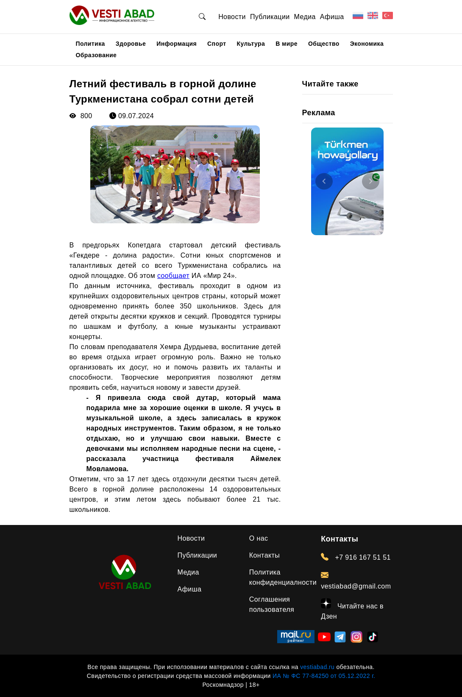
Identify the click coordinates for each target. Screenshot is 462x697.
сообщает (173, 275)
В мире (287, 43)
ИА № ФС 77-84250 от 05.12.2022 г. (324, 675)
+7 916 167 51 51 (356, 557)
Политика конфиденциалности (283, 577)
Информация (176, 43)
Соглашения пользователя (271, 604)
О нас (258, 538)
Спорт (216, 43)
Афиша (332, 16)
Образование (96, 55)
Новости (232, 16)
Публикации (270, 16)
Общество (324, 43)
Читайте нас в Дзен (352, 609)
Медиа (305, 16)
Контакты (264, 555)
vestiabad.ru (317, 667)
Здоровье (131, 43)
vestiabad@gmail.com (356, 580)
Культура (251, 43)
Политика (90, 43)
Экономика (367, 43)
